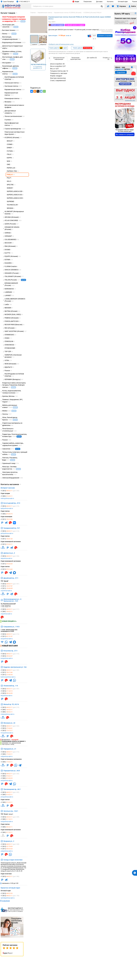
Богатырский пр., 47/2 (12, 503)
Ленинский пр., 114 (11, 686)
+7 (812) (10, 490)
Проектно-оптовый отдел (10, 888)
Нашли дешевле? (107, 31)
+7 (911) (7, 519)
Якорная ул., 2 (9, 841)
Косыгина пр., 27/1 (11, 651)
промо (23, 280)
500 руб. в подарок (57, 25)
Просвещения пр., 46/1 (12, 789)
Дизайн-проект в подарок (76, 25)
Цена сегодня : (53, 35)
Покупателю (88, 1)
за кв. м (68, 35)
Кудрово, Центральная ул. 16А (15, 667)
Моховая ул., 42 (9, 723)
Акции (76, 1)
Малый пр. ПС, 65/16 (11, 704)
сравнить (33, 44)
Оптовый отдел (123, 1)
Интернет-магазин (8, 488)
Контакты (110, 1)
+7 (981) (7, 496)
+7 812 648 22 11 (23, 1)
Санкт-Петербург (7, 1)
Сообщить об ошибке (106, 29)
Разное (134, 1)
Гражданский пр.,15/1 (12, 528)
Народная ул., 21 (10, 749)
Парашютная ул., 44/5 (12, 771)
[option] (59, 58)
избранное (42, 44)
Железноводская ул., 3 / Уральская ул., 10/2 (13, 600)
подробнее (6, 901)
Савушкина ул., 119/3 (11, 627)
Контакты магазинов (11, 484)
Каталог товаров (9, 13)
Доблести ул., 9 (9, 553)
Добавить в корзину (104, 35)
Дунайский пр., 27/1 (11, 578)
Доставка (99, 1)
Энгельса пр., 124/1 (11, 811)
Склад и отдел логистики (13, 860)
